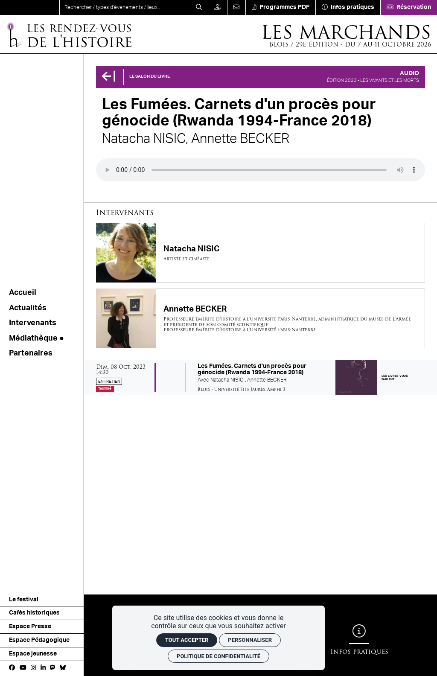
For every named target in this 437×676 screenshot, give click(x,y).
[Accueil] (68, 34)
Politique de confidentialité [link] (218, 656)
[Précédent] (108, 77)
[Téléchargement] (280, 7)
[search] (125, 7)
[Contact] (236, 7)
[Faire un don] (217, 7)
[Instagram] (33, 668)
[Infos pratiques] (347, 7)
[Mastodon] (52, 668)
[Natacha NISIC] (260, 253)
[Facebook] (12, 668)
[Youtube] (23, 668)
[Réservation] (408, 7)
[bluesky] (63, 668)
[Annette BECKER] (260, 318)
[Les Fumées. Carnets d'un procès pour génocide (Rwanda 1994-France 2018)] (260, 377)
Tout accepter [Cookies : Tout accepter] (186, 640)
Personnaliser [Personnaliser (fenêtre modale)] (250, 640)
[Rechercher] (199, 7)
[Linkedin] (43, 668)
